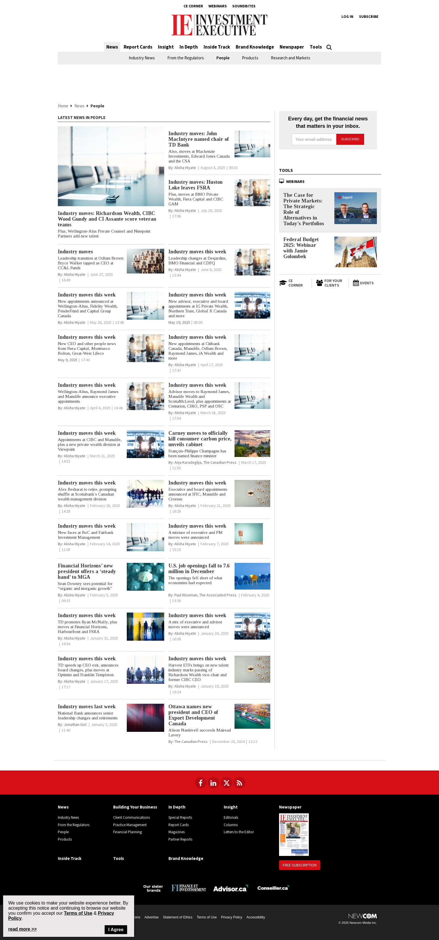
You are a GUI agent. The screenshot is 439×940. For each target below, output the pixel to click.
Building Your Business (135, 807)
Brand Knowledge (255, 47)
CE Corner (193, 6)
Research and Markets (290, 57)
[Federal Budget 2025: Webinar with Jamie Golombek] (355, 252)
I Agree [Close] (116, 929)
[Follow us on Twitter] (226, 782)
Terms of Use (207, 917)
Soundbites (244, 6)
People (222, 57)
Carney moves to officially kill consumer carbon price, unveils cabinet (199, 438)
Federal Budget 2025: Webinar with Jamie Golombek (301, 248)
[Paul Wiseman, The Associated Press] (205, 595)
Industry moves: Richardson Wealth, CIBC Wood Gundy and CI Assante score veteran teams (107, 218)
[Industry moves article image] (145, 261)
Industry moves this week (197, 251)
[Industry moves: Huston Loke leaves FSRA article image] (252, 192)
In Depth (189, 47)
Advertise (152, 917)
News (112, 47)
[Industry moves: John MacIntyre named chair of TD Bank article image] (252, 144)
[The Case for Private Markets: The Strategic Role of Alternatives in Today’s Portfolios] (355, 208)
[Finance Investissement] (188, 887)
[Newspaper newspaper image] (294, 834)
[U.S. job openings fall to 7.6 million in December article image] (252, 576)
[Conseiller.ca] (273, 887)
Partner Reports (180, 839)
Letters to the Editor (239, 832)
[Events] (367, 282)
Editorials (231, 817)
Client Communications (131, 817)
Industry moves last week (87, 706)
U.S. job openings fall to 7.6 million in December (198, 568)
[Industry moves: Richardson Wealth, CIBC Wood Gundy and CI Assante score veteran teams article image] (111, 166)
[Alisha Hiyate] (185, 167)
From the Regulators (185, 57)
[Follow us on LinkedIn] (213, 782)
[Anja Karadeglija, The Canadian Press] (205, 462)
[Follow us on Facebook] (200, 782)
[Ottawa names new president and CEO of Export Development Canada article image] (252, 716)
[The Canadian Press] (191, 741)
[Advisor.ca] (231, 887)
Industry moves (75, 251)
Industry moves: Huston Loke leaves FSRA (195, 185)
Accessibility (255, 917)
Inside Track (217, 47)
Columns (231, 824)
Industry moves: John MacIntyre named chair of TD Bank (198, 139)
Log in (347, 16)
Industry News (142, 57)
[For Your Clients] (330, 282)
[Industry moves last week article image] (145, 718)
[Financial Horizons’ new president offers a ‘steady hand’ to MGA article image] (145, 577)
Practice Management (130, 824)
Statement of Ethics (178, 917)
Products (250, 57)
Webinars (217, 6)
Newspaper (292, 47)
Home (63, 105)
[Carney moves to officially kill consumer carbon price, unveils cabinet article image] (252, 443)
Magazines (176, 832)
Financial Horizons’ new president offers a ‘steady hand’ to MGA (87, 571)
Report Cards (138, 47)
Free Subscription (299, 865)
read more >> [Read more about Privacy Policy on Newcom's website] (22, 929)
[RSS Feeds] (239, 782)
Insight (166, 47)
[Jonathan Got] (75, 724)
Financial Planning (127, 832)
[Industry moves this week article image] (252, 262)
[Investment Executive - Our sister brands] (153, 888)
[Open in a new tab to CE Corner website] (293, 282)
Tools (316, 47)
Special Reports (180, 817)
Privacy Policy (231, 917)
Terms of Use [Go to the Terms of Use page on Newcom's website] (78, 913)
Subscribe (368, 16)
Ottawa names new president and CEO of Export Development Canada (193, 715)
